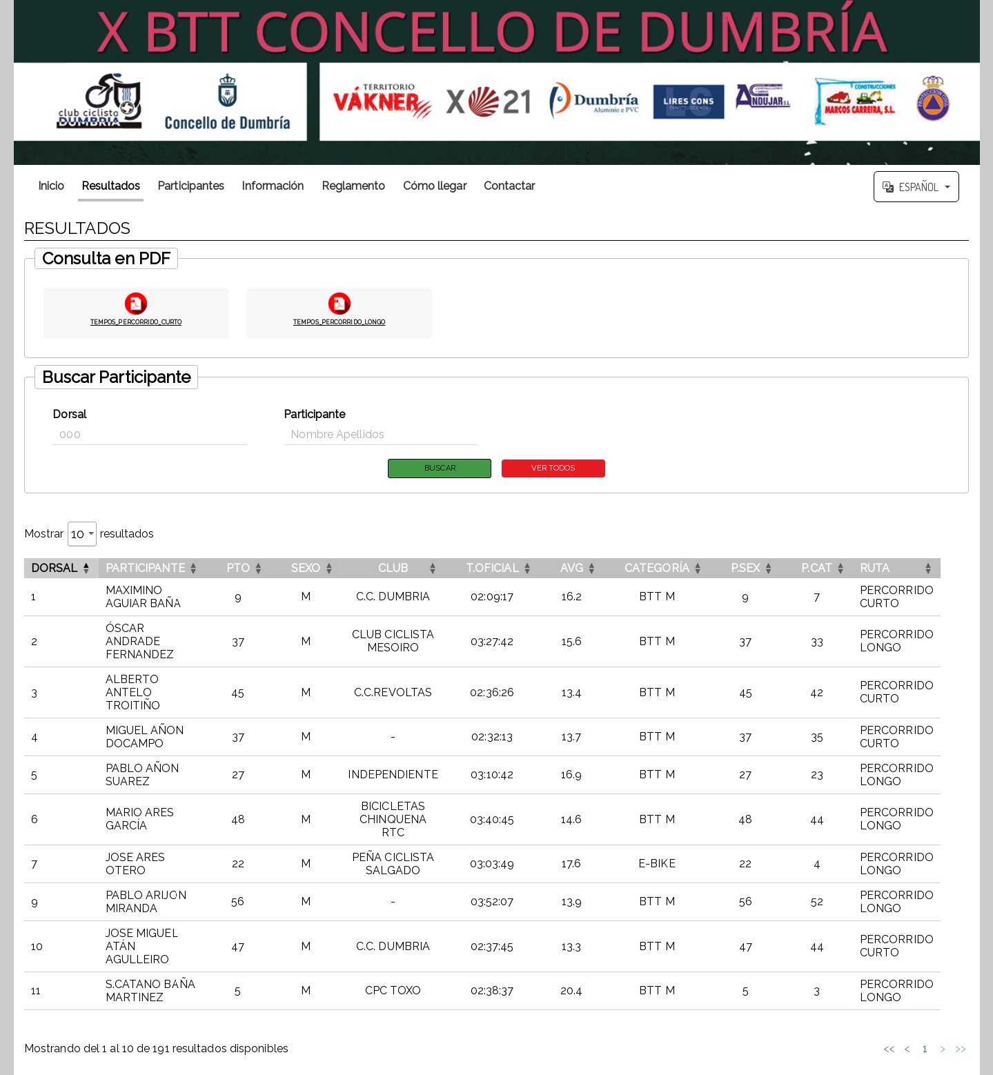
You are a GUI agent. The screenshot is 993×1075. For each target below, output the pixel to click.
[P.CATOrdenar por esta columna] (839, 570)
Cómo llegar (434, 186)
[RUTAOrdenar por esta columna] (921, 570)
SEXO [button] (317, 569)
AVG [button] (593, 569)
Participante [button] (145, 569)
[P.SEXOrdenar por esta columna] (767, 570)
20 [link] (925, 997)
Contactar (509, 186)
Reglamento (354, 186)
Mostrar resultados (89, 536)
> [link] (942, 997)
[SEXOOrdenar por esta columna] (317, 570)
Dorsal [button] (54, 569)
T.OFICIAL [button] (513, 569)
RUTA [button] (896, 569)
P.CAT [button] (838, 569)
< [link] (790, 997)
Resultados (110, 186)
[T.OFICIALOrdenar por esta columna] (513, 570)
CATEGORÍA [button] (678, 569)
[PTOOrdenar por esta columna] (249, 570)
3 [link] (843, 997)
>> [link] (960, 997)
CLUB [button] (409, 569)
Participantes (190, 186)
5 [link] (879, 997)
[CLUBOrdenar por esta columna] (409, 570)
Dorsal (69, 414)
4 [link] (861, 997)
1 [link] (807, 997)
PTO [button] (250, 569)
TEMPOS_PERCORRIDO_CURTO (135, 320)
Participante (314, 414)
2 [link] (826, 997)
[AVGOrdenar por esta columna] (593, 570)
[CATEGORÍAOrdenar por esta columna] (678, 570)
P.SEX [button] (767, 569)
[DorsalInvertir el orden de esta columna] (61, 570)
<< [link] (772, 997)
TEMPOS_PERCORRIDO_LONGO (339, 320)
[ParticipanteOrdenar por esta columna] (158, 570)
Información (273, 186)
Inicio (51, 186)
